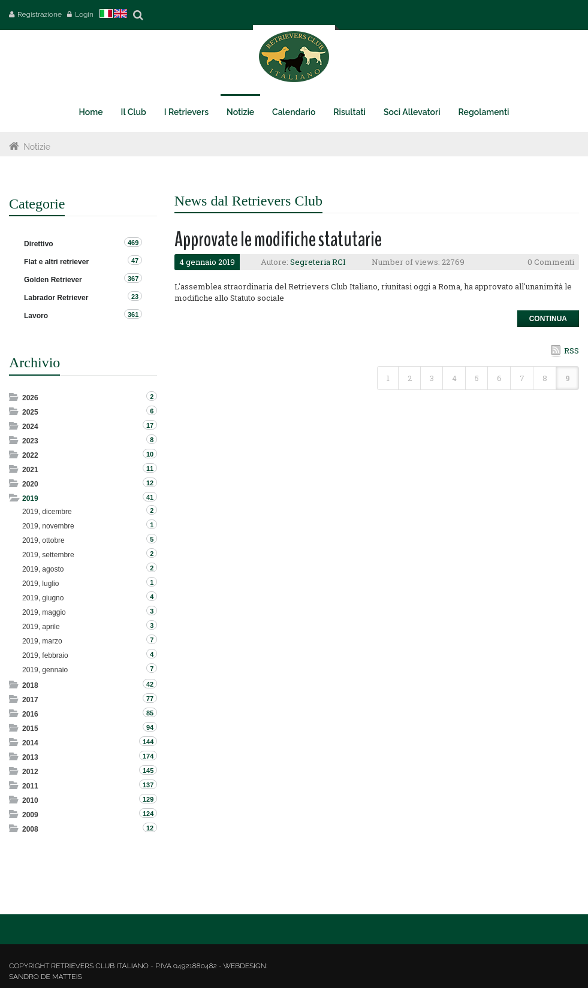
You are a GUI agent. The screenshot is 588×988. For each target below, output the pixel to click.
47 (134, 260)
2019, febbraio (45, 655)
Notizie (36, 147)
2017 (30, 700)
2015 (30, 728)
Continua (548, 319)
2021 (30, 470)
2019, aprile (41, 627)
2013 (30, 757)
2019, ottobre (43, 540)
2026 (30, 398)
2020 (30, 484)
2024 (30, 426)
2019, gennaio (45, 670)
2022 (30, 455)
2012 (30, 772)
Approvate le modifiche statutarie (278, 239)
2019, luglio (40, 583)
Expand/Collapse (14, 397)
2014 (30, 743)
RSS (571, 350)
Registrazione (39, 14)
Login (84, 14)
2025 (30, 412)
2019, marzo (42, 641)
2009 (30, 815)
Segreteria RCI (318, 261)
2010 (30, 800)
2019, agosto (43, 569)
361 (133, 314)
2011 (30, 786)
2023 (30, 441)
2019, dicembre (47, 511)
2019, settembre (48, 555)
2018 (30, 685)
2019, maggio (44, 612)
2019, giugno (43, 598)
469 (133, 242)
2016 (30, 714)
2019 (30, 498)
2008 (30, 829)
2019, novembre (48, 526)
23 (134, 296)
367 (133, 278)
